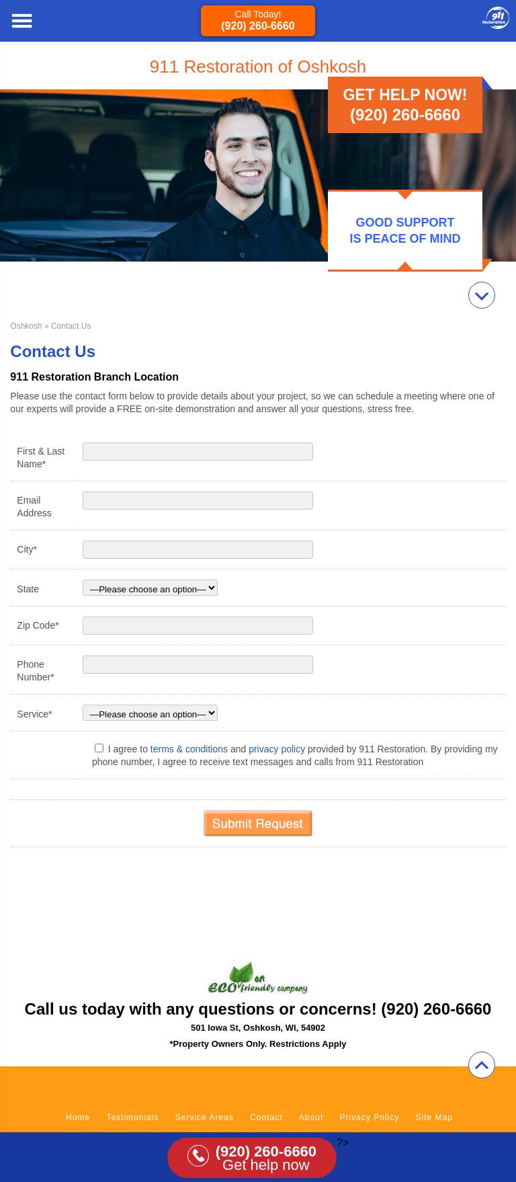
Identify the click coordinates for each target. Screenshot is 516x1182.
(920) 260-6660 (257, 26)
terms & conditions (189, 749)
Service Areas (204, 1117)
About (311, 1117)
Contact (266, 1117)
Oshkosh (26, 326)
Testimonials (132, 1117)
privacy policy (277, 749)
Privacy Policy (370, 1117)
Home (78, 1117)
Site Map (434, 1117)
